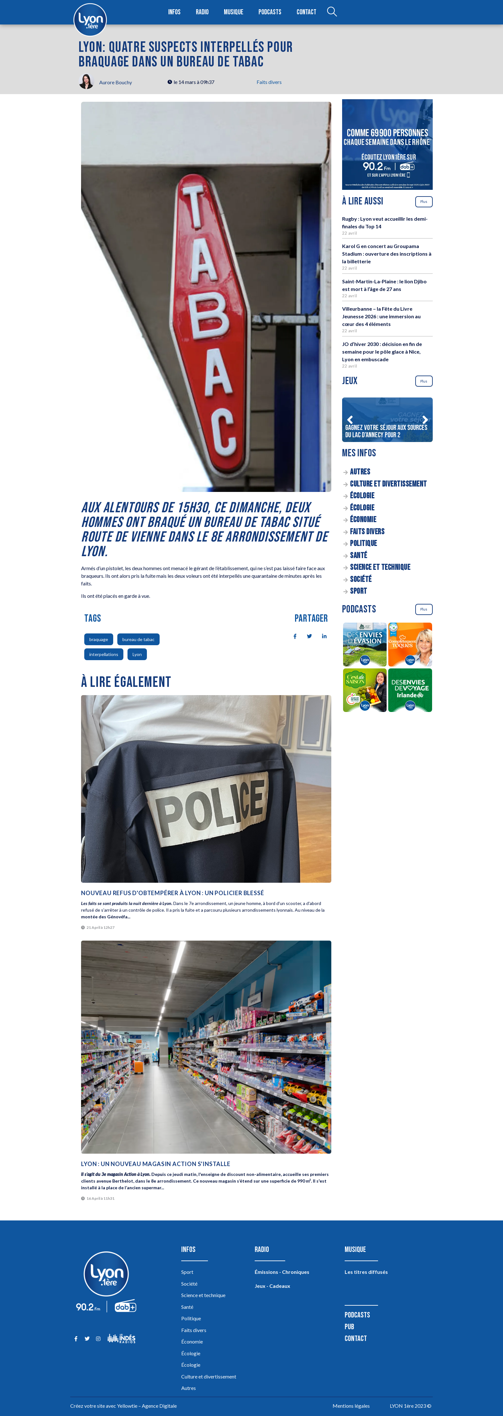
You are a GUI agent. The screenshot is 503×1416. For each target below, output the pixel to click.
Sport (358, 591)
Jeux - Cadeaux (272, 1286)
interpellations (103, 654)
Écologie (362, 496)
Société (361, 579)
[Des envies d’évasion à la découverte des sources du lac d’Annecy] (365, 645)
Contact (306, 12)
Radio (202, 12)
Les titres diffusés (366, 1272)
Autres (360, 472)
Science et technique (380, 567)
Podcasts (269, 12)
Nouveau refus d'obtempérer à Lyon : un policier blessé (172, 892)
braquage (98, 639)
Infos (174, 12)
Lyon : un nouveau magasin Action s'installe (155, 1163)
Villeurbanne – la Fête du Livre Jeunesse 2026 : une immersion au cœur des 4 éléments (381, 316)
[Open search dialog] (332, 12)
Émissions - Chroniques (282, 1272)
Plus (423, 201)
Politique (363, 544)
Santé (358, 556)
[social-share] (291, 635)
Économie (363, 520)
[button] (349, 419)
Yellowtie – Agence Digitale (147, 1406)
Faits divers (269, 82)
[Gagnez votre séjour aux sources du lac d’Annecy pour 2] (387, 419)
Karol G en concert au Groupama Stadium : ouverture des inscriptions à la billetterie (386, 253)
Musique (233, 12)
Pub (349, 1326)
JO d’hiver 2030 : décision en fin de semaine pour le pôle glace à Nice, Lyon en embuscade (382, 351)
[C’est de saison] (365, 691)
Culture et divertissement (388, 484)
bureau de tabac (138, 639)
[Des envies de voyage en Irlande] (410, 691)
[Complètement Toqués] (410, 645)
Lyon (137, 654)
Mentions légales (351, 1406)
